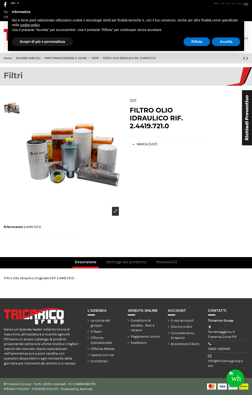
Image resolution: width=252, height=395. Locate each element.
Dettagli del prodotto (126, 262)
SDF (133, 100)
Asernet (86, 389)
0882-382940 (219, 349)
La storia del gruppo (100, 323)
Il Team (96, 331)
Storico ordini (181, 327)
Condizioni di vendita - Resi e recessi (142, 325)
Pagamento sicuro (145, 336)
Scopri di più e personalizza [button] (42, 42)
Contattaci (99, 361)
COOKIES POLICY (45, 389)
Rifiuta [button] (196, 42)
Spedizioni (139, 343)
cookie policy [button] (29, 25)
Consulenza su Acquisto (182, 335)
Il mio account (182, 320)
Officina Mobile (102, 349)
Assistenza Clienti (185, 344)
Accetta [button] (226, 42)
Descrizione (85, 262)
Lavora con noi (102, 355)
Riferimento (13, 227)
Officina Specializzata (101, 340)
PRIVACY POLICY (16, 389)
